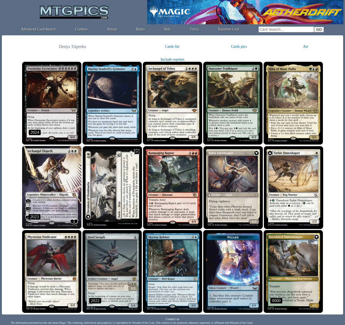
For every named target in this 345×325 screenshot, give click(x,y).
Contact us (173, 319)
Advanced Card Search (38, 29)
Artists (112, 29)
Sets (167, 29)
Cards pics (239, 47)
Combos (81, 29)
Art (305, 47)
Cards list (172, 47)
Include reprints (172, 59)
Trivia (194, 29)
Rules (140, 29)
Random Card (228, 29)
